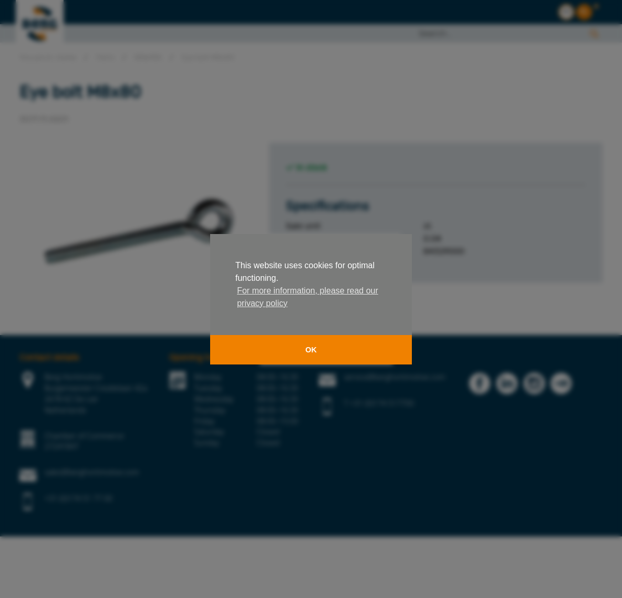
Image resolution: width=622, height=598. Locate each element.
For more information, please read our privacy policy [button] (307, 297)
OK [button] (311, 350)
